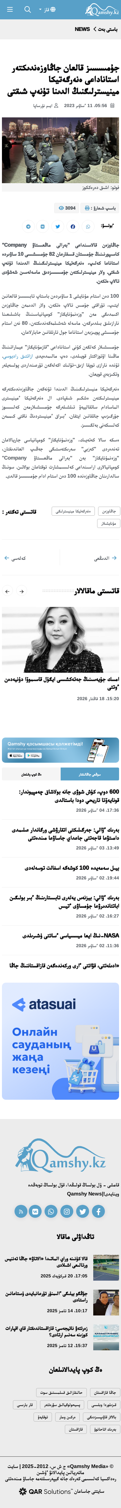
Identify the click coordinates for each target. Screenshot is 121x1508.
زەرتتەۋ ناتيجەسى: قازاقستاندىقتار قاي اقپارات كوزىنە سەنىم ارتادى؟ (46, 1331)
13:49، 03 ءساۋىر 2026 (97, 847)
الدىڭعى (105, 557)
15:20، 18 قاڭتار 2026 (98, 698)
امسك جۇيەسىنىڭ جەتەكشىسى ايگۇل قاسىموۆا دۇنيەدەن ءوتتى (62, 683)
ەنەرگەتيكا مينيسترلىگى (73, 511)
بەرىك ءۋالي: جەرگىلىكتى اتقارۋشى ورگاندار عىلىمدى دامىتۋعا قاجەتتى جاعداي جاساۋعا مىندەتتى (65, 834)
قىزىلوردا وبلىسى (104, 1404)
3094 (67, 208)
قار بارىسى (25, 1404)
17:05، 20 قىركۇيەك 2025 (64, 1275)
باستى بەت (107, 29)
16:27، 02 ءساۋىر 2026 (97, 915)
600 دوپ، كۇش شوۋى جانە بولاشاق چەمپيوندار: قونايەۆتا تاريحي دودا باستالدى (69, 796)
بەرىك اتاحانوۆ (105, 1429)
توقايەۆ (43, 1416)
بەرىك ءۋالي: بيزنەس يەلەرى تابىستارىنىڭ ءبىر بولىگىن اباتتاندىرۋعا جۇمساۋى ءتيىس (64, 901)
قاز (49, 9)
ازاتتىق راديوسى (18, 356)
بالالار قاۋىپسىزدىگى (101, 1416)
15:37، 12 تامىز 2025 (67, 1345)
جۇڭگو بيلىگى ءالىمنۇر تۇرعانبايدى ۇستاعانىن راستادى (46, 1297)
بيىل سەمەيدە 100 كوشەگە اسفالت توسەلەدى (72, 868)
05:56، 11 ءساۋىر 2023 (89, 106)
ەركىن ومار (67, 1416)
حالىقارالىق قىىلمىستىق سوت (61, 1392)
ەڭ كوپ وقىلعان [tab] (31, 774)
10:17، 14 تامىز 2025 (67, 1310)
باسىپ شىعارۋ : (100, 208)
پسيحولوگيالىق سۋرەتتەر (62, 1404)
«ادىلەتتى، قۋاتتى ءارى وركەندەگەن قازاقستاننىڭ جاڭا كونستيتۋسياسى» (64, 969)
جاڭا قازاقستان (105, 1392)
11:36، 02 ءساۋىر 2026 (97, 945)
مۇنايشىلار (108, 523)
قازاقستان (76, 1429)
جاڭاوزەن (109, 511)
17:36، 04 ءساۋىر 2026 (97, 810)
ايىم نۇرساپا (45, 106)
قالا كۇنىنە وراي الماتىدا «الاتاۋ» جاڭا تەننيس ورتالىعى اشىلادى (46, 1262)
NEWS (82, 29)
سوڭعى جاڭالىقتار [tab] (90, 774)
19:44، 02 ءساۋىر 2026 (97, 877)
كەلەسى (15, 557)
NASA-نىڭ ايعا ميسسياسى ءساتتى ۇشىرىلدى (71, 935)
